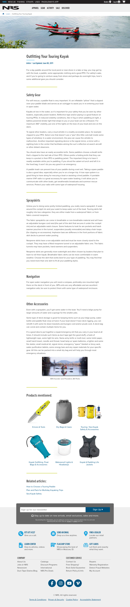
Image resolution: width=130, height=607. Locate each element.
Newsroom (22, 568)
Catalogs (44, 561)
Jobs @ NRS (22, 564)
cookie (75, 521)
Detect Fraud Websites (99, 568)
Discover (66, 8)
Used (37, 2)
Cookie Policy (72, 599)
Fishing (21, 2)
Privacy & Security (56, 599)
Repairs (92, 561)
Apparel (35, 8)
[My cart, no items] (124, 2)
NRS (5, 2)
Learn (8, 14)
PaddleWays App (50, 2)
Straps (29, 2)
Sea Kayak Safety (34, 493)
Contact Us (71, 561)
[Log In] (117, 2)
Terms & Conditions (37, 599)
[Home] (3, 14)
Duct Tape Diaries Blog (27, 571)
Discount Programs (49, 564)
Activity (50, 8)
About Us (21, 561)
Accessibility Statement (90, 599)
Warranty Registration (98, 564)
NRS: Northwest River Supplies (11, 8)
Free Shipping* (72, 564)
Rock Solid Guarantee (75, 568)
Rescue (12, 2)
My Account (94, 571)
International (46, 568)
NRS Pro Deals (47, 571)
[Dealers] (108, 2)
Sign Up (98, 509)
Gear (43, 8)
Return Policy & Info (75, 571)
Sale (58, 8)
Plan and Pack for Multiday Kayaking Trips (44, 490)
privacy (69, 521)
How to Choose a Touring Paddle (40, 486)
